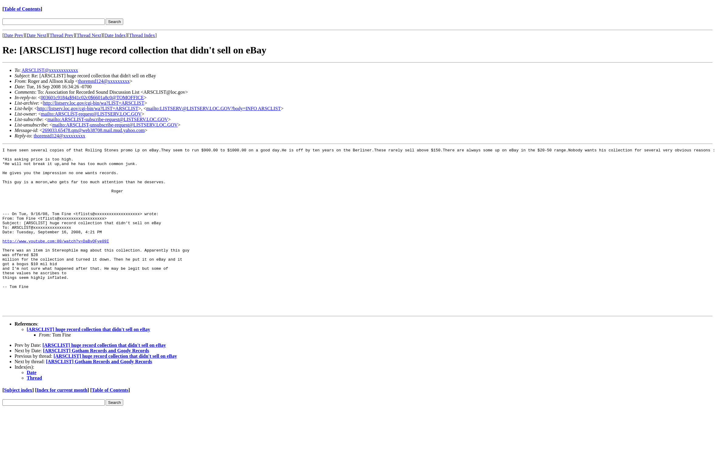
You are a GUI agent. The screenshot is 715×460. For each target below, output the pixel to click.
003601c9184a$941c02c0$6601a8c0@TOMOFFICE (92, 97)
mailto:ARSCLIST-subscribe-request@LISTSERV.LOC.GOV (107, 119)
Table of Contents (22, 9)
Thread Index (142, 35)
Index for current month (62, 422)
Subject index (18, 422)
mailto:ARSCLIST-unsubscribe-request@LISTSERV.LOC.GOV (115, 124)
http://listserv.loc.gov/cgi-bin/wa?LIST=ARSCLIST (93, 103)
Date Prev (13, 35)
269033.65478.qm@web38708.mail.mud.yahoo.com (93, 130)
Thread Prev (61, 35)
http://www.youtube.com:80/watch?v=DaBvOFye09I (55, 260)
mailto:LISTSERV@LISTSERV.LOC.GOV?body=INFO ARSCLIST (213, 108)
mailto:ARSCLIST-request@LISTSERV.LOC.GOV (91, 114)
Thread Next (89, 35)
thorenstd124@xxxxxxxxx (104, 81)
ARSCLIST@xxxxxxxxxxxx (50, 70)
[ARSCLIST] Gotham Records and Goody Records (96, 383)
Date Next (36, 35)
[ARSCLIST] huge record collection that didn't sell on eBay (88, 362)
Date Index (115, 35)
